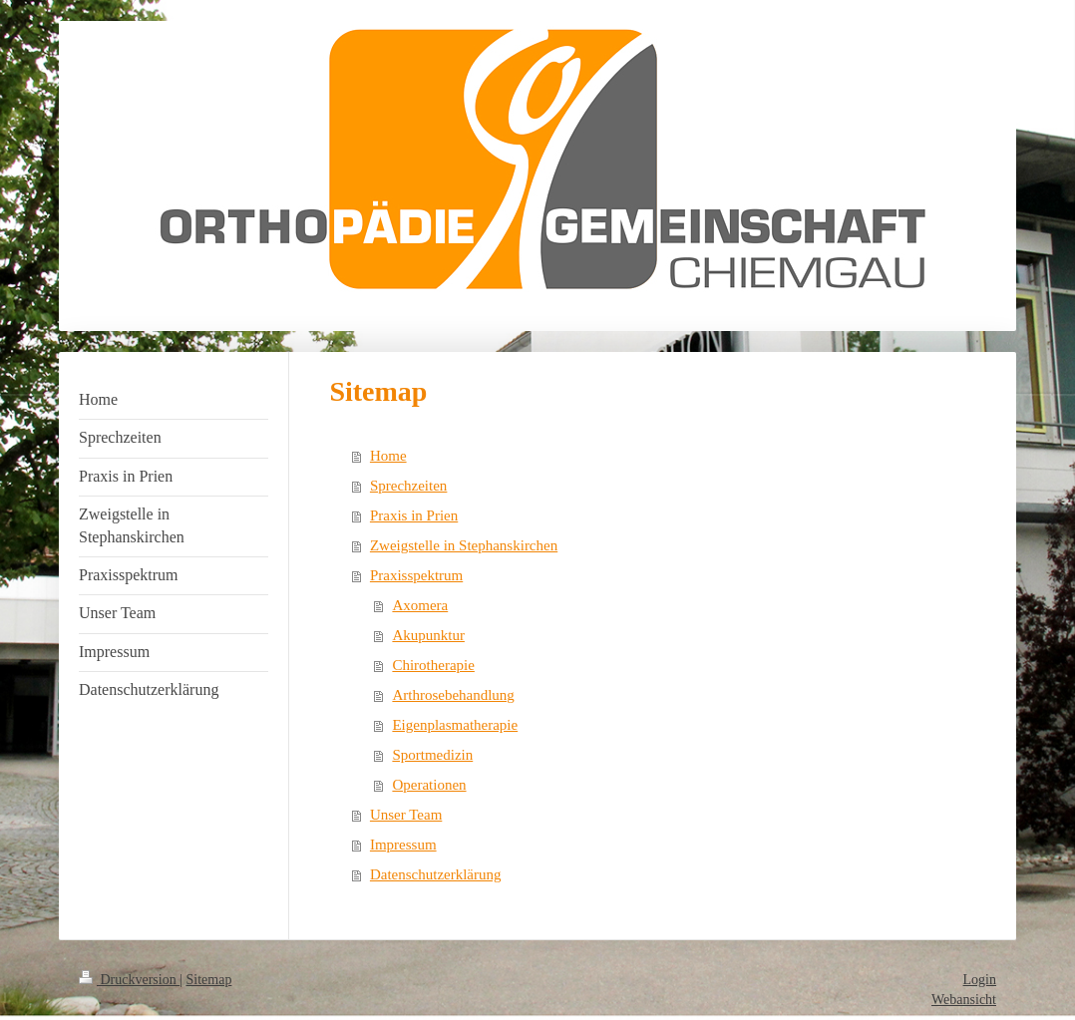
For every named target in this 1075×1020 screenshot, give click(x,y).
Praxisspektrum (416, 575)
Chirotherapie (433, 665)
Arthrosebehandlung (453, 695)
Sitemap (209, 979)
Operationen (429, 785)
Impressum (403, 844)
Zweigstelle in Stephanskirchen (463, 545)
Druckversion (129, 979)
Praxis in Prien (414, 515)
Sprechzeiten (408, 486)
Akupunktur (428, 635)
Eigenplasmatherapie (455, 725)
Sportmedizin (432, 755)
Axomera (420, 605)
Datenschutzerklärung (436, 874)
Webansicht (963, 999)
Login (979, 979)
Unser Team (406, 815)
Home (388, 456)
